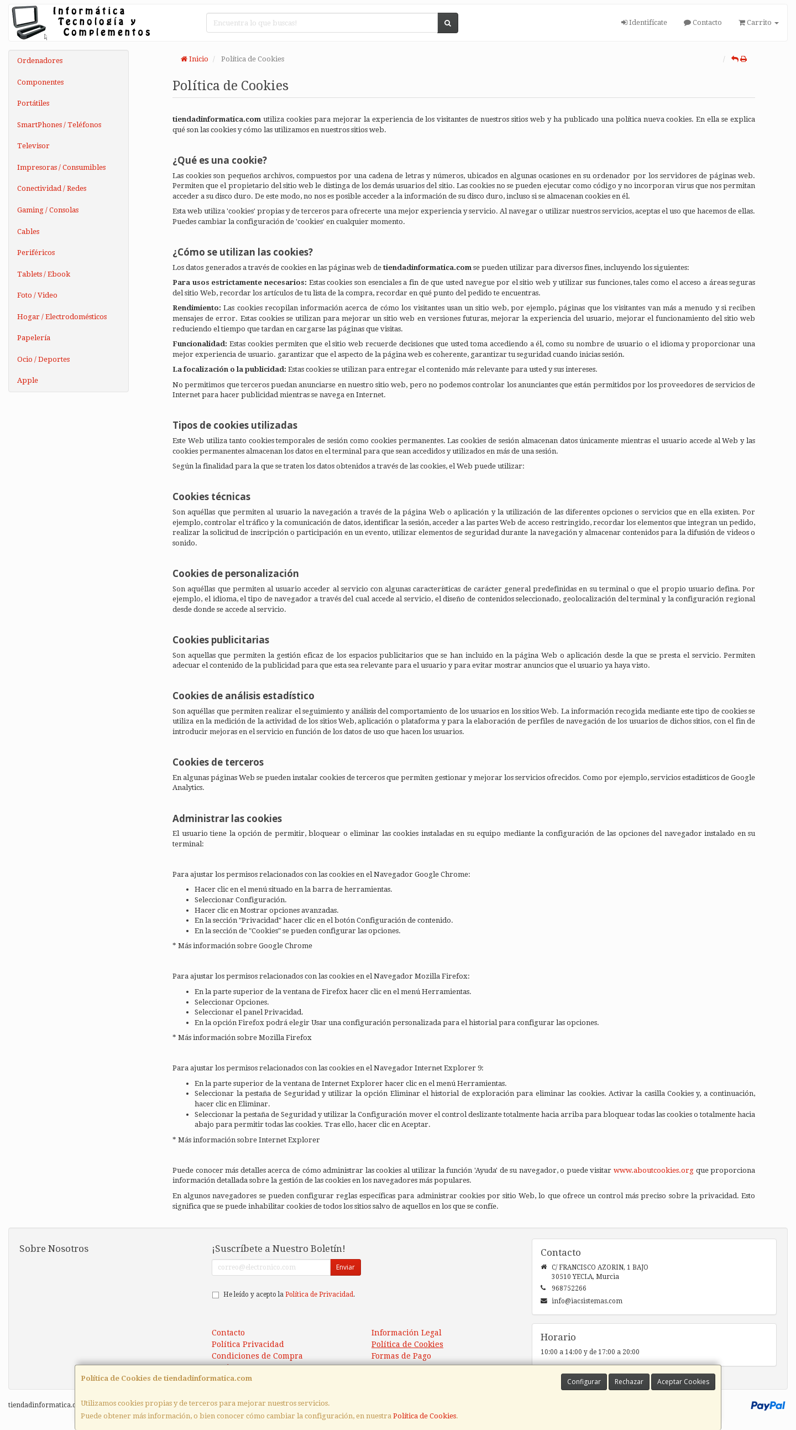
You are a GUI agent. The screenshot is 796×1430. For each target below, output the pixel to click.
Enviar (345, 1267)
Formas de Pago (401, 1355)
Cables (28, 231)
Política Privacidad (248, 1344)
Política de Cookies (424, 1416)
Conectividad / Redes (51, 188)
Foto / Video (37, 295)
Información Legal (406, 1332)
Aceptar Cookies (683, 1381)
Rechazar (629, 1381)
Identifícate (644, 22)
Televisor (33, 146)
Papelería (33, 338)
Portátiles (33, 103)
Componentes (40, 82)
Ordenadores (39, 60)
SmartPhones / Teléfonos (59, 125)
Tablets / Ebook (43, 274)
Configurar (584, 1381)
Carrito (759, 22)
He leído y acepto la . (289, 1294)
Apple (27, 380)
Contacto (703, 22)
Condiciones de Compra (257, 1355)
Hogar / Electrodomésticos (62, 317)
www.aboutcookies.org (654, 1170)
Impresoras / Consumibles (61, 167)
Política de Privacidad (319, 1294)
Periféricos (36, 252)
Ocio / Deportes (43, 359)
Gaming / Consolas (47, 210)
